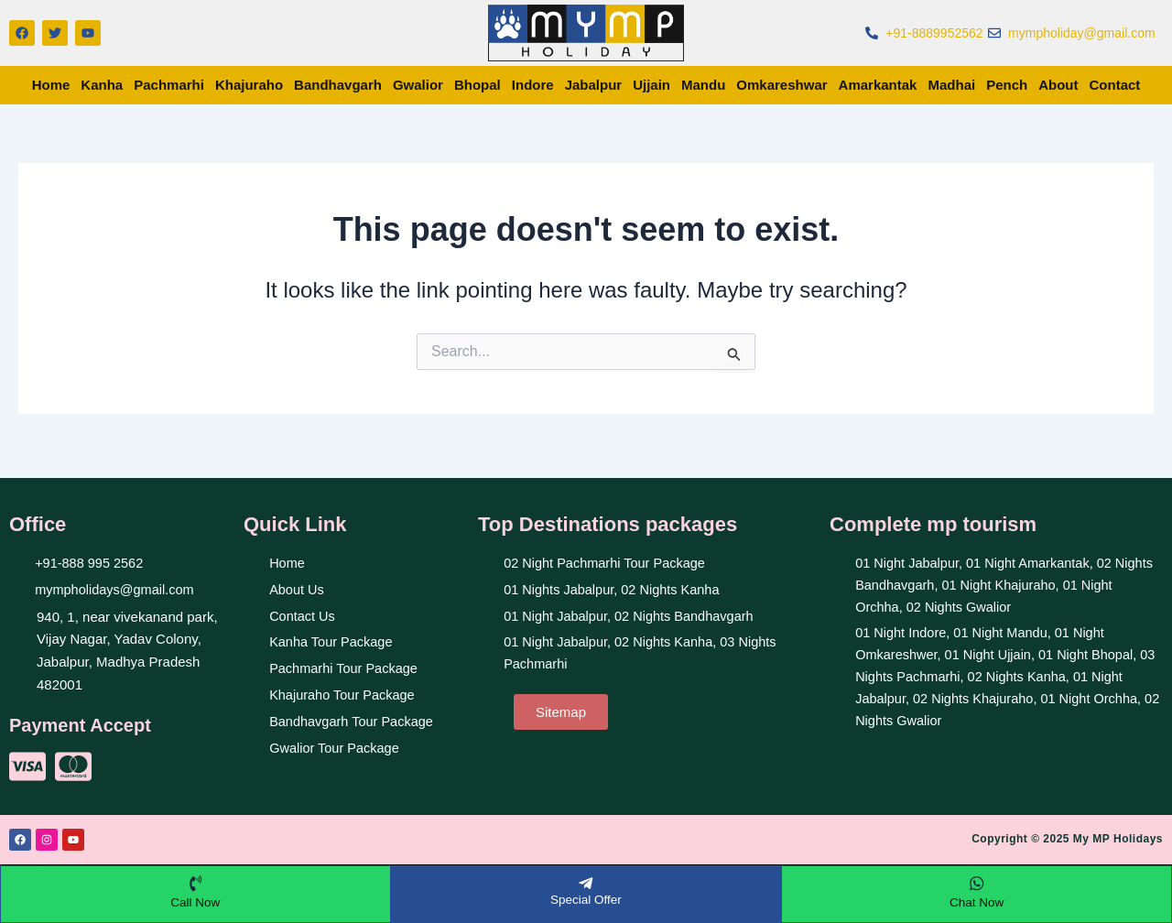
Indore (533, 84)
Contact (1115, 84)
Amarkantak (878, 84)
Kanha (102, 84)
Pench (1006, 84)
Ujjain (651, 84)
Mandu (703, 84)
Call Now (195, 900)
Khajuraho (249, 84)
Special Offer (586, 897)
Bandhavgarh (338, 84)
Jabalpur (594, 84)
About (1058, 84)
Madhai (951, 84)
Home (51, 84)
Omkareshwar (781, 84)
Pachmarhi (169, 84)
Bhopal (477, 84)
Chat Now (976, 900)
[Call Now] (195, 882)
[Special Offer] (586, 882)
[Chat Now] (977, 882)
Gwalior (418, 84)
